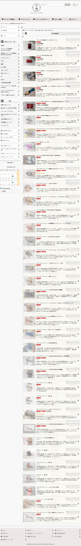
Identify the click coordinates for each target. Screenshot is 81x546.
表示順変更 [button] (55, 33)
